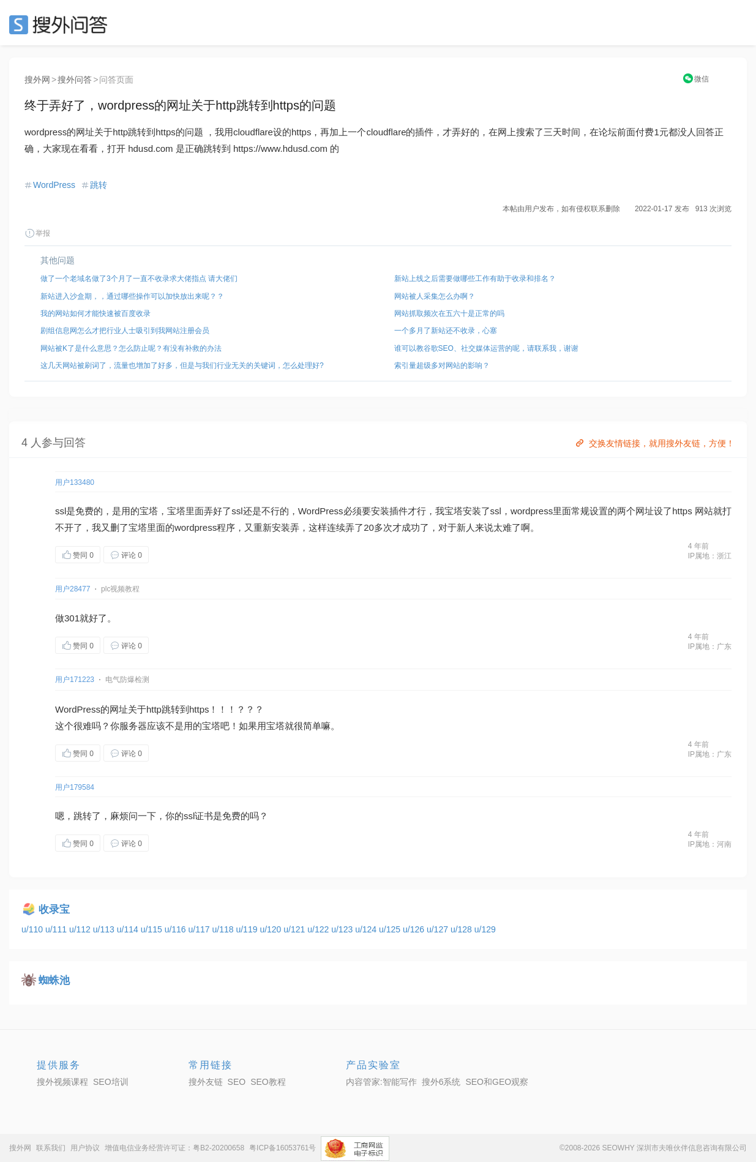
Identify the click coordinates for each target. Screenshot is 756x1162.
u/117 (200, 929)
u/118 (224, 929)
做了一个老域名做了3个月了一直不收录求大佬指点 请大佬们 (139, 278)
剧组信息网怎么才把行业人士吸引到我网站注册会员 (124, 330)
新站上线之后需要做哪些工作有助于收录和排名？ (475, 278)
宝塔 (149, 511)
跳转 (98, 185)
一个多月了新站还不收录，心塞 (445, 330)
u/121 (295, 929)
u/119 (248, 929)
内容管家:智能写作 (381, 1082)
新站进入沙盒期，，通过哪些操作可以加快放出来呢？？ (132, 296)
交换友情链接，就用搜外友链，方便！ (654, 443)
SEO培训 (111, 1082)
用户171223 (74, 679)
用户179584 (74, 787)
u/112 (81, 929)
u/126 (415, 929)
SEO (61, 24)
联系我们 (50, 1148)
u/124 (367, 929)
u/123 (343, 929)
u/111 (57, 929)
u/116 (177, 929)
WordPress (54, 185)
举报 (37, 233)
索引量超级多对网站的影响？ (442, 365)
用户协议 (85, 1148)
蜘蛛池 (54, 980)
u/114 (129, 929)
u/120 (271, 929)
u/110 (33, 929)
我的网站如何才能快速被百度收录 (95, 313)
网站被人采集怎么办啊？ (434, 296)
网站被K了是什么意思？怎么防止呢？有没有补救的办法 (131, 348)
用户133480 (74, 482)
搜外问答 (75, 79)
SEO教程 (268, 1082)
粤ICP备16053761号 (282, 1148)
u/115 (153, 929)
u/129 (485, 929)
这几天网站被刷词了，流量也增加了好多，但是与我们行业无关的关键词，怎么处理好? (182, 365)
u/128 (462, 929)
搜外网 (37, 79)
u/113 (105, 929)
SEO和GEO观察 (496, 1082)
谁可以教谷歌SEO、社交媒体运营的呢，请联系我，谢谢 (486, 348)
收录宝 (54, 909)
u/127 (439, 929)
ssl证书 (198, 816)
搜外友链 (206, 1082)
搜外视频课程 (62, 1082)
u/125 (391, 929)
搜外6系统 (441, 1082)
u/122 (319, 929)
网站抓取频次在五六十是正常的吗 (449, 313)
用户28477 (72, 589)
